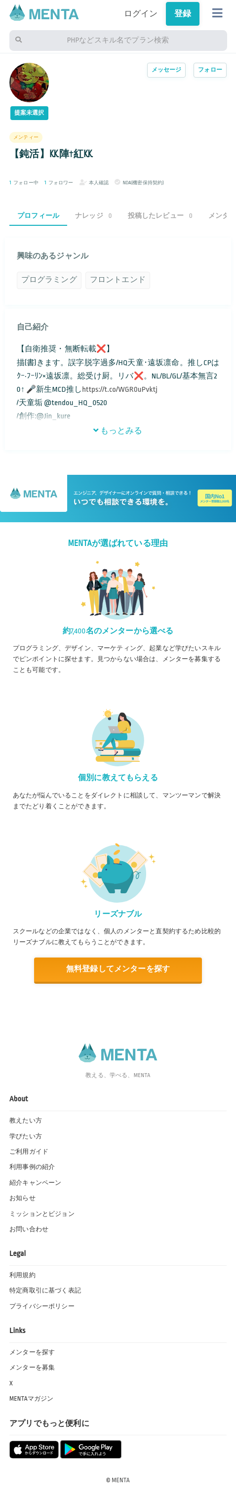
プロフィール (38, 215)
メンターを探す (32, 1352)
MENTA (121, 1480)
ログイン (141, 13)
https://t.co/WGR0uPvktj (119, 389)
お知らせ (22, 1198)
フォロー (210, 70)
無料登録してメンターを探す (118, 969)
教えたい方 (25, 1120)
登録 (182, 13)
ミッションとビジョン (42, 1213)
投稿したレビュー (160, 215)
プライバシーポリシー (42, 1306)
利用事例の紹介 (32, 1167)
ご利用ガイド (28, 1151)
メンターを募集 (32, 1367)
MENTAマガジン (31, 1398)
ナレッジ (93, 215)
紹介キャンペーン (35, 1182)
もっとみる (117, 430)
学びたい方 (25, 1136)
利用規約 (22, 1275)
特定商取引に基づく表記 (45, 1290)
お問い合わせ (28, 1229)
